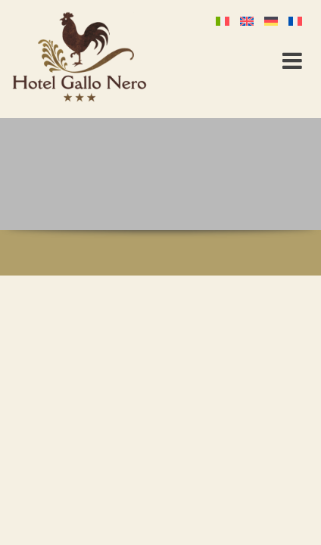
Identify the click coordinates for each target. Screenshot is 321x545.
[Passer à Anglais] (250, 20)
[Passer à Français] (298, 20)
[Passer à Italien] (225, 20)
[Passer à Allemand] (274, 20)
